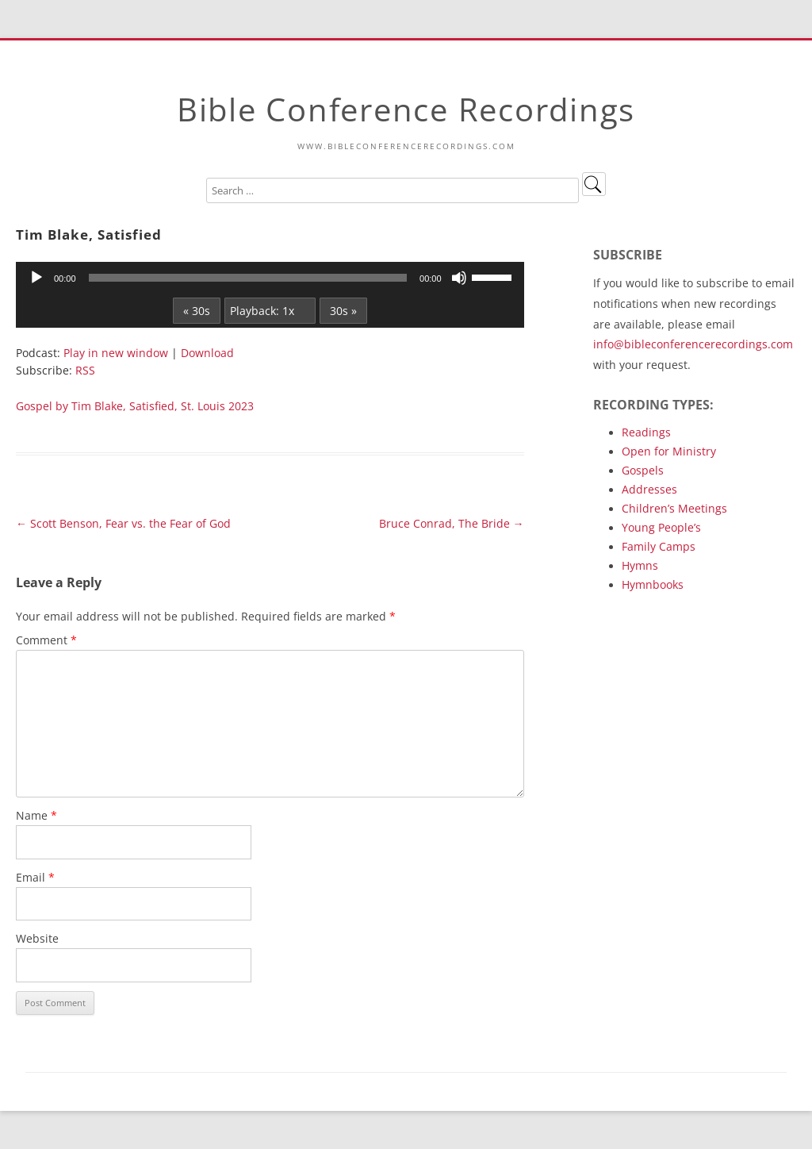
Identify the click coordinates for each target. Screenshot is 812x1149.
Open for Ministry (669, 451)
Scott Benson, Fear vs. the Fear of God (123, 523)
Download (207, 352)
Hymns (640, 565)
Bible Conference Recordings (406, 109)
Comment (46, 640)
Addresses (649, 489)
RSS (85, 370)
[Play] (36, 278)
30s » (343, 310)
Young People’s (661, 527)
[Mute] (459, 278)
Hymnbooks (653, 584)
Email (35, 877)
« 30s (196, 310)
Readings (646, 432)
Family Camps (658, 546)
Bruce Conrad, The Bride (451, 523)
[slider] (248, 278)
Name (36, 815)
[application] (270, 278)
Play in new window (115, 352)
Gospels (643, 470)
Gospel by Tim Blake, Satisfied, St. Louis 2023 (135, 405)
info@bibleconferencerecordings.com (693, 344)
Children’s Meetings (674, 508)
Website (37, 938)
